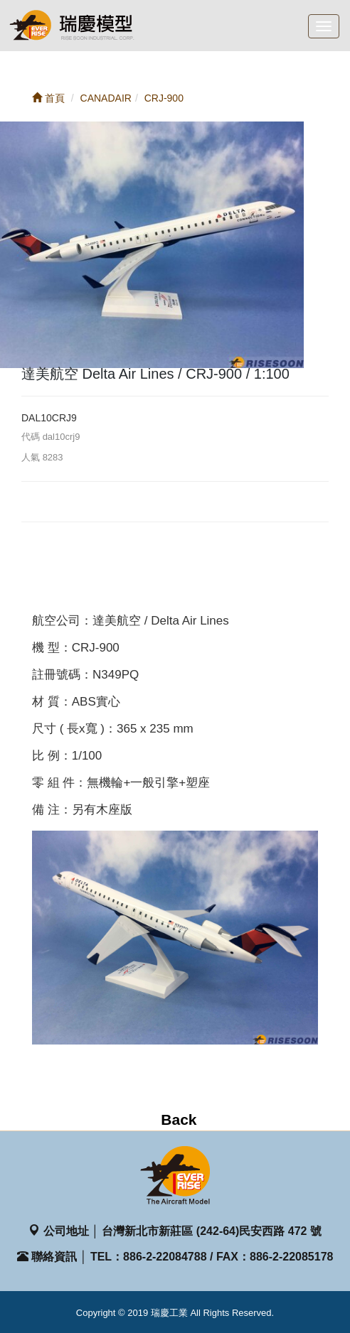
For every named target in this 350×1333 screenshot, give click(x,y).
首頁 (48, 98)
